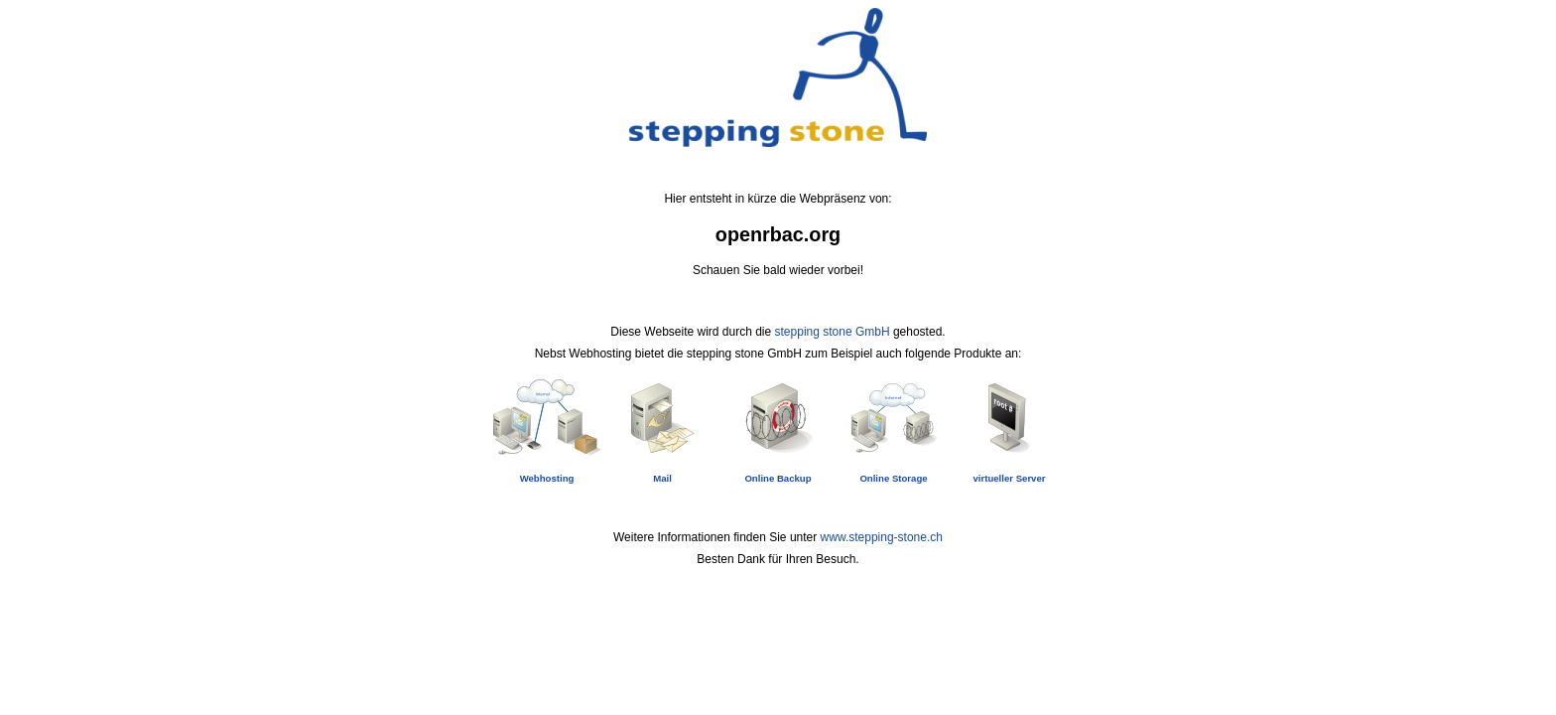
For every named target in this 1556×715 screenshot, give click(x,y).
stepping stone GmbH (832, 332)
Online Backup (777, 478)
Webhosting (547, 478)
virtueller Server (1008, 478)
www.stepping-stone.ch (882, 537)
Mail (662, 478)
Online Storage (893, 478)
